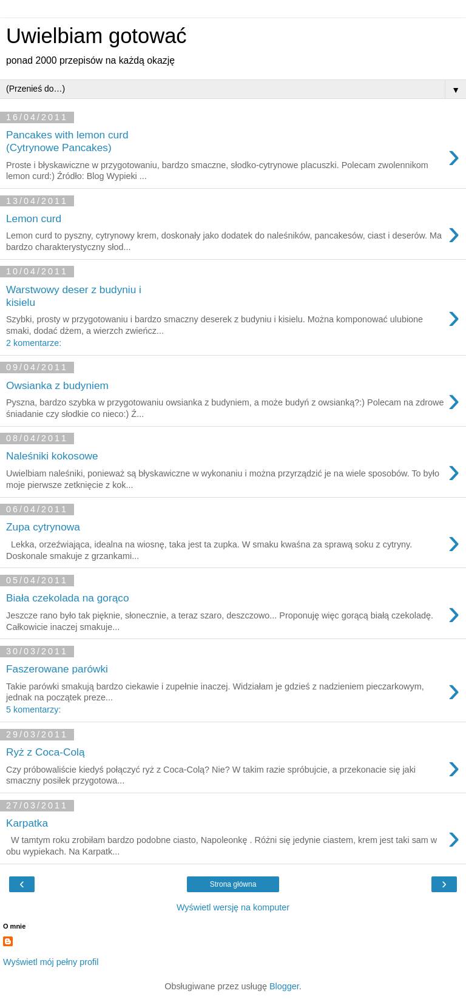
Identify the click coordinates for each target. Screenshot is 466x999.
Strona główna (233, 884)
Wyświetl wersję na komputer (233, 907)
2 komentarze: (33, 343)
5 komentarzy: (33, 709)
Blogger (284, 986)
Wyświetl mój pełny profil (50, 962)
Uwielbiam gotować (96, 35)
